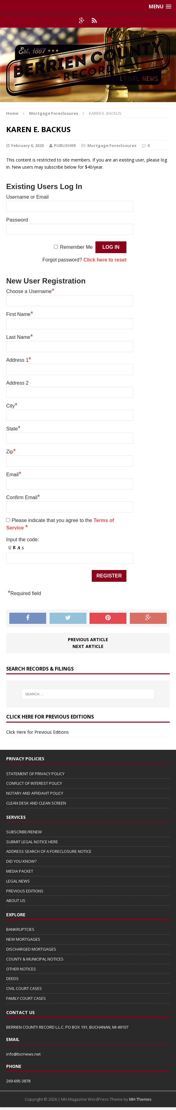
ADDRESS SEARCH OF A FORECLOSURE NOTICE (48, 851)
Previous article (88, 639)
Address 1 (18, 359)
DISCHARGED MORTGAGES (31, 949)
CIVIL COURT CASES (24, 988)
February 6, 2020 (27, 145)
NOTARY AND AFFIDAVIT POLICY (34, 793)
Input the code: (22, 539)
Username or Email (27, 197)
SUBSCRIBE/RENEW (24, 832)
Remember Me (76, 247)
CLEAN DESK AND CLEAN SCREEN (36, 803)
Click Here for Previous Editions (37, 732)
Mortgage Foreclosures (111, 145)
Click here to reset (104, 259)
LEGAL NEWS (18, 881)
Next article (88, 646)
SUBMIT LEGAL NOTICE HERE (32, 841)
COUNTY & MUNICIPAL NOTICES (35, 959)
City (11, 405)
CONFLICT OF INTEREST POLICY (34, 783)
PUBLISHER (65, 145)
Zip (11, 450)
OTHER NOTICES (21, 969)
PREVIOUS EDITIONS (24, 891)
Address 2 (17, 383)
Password (17, 219)
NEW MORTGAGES (23, 939)
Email (13, 473)
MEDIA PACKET (19, 871)
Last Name (19, 336)
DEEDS (12, 978)
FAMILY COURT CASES (26, 998)
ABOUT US (15, 900)
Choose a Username (30, 290)
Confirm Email (23, 496)
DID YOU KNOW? (21, 861)
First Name (19, 313)
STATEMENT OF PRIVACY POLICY (35, 773)
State (13, 428)
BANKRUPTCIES (20, 929)
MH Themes (140, 1099)
